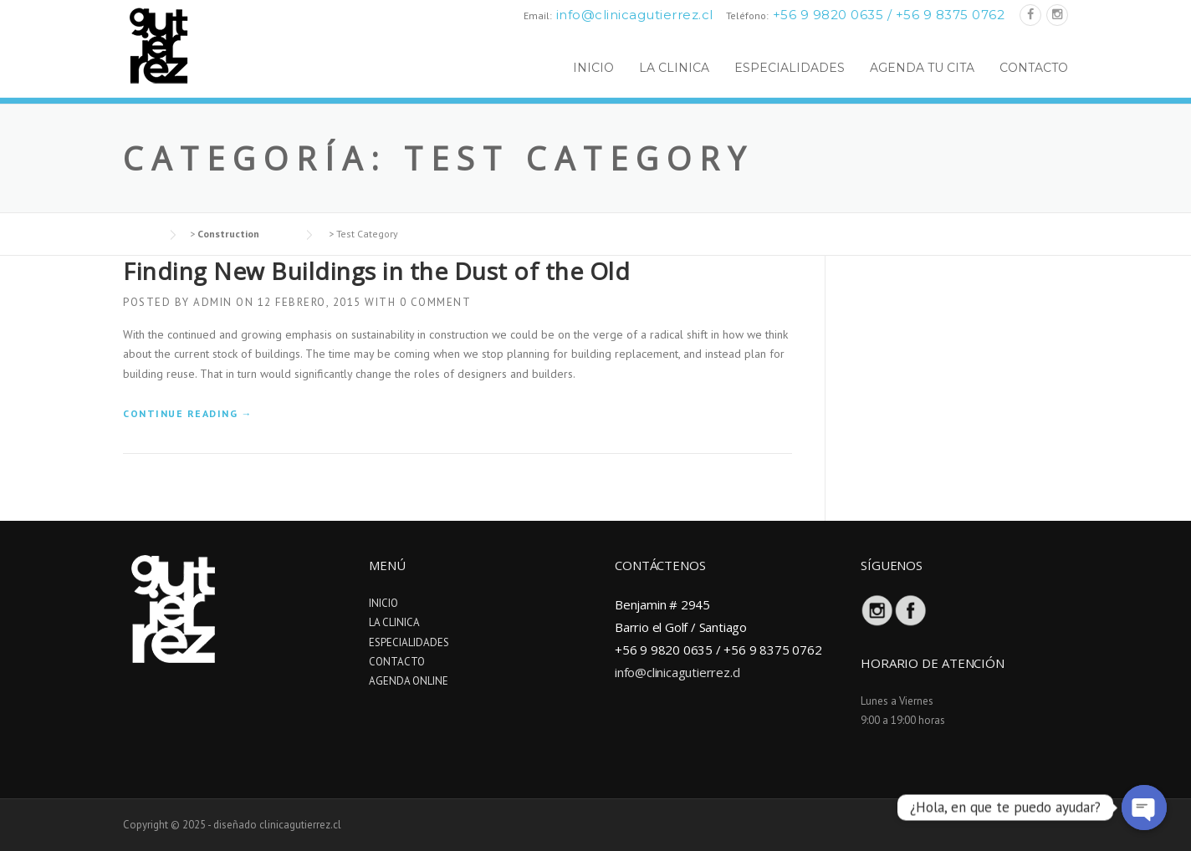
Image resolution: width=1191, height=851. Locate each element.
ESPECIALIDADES (789, 67)
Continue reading (188, 413)
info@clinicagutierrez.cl (634, 15)
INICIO (593, 67)
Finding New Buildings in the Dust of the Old (376, 271)
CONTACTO (1033, 67)
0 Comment (436, 302)
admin (213, 302)
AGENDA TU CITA (922, 67)
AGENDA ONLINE (408, 681)
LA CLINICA (674, 67)
